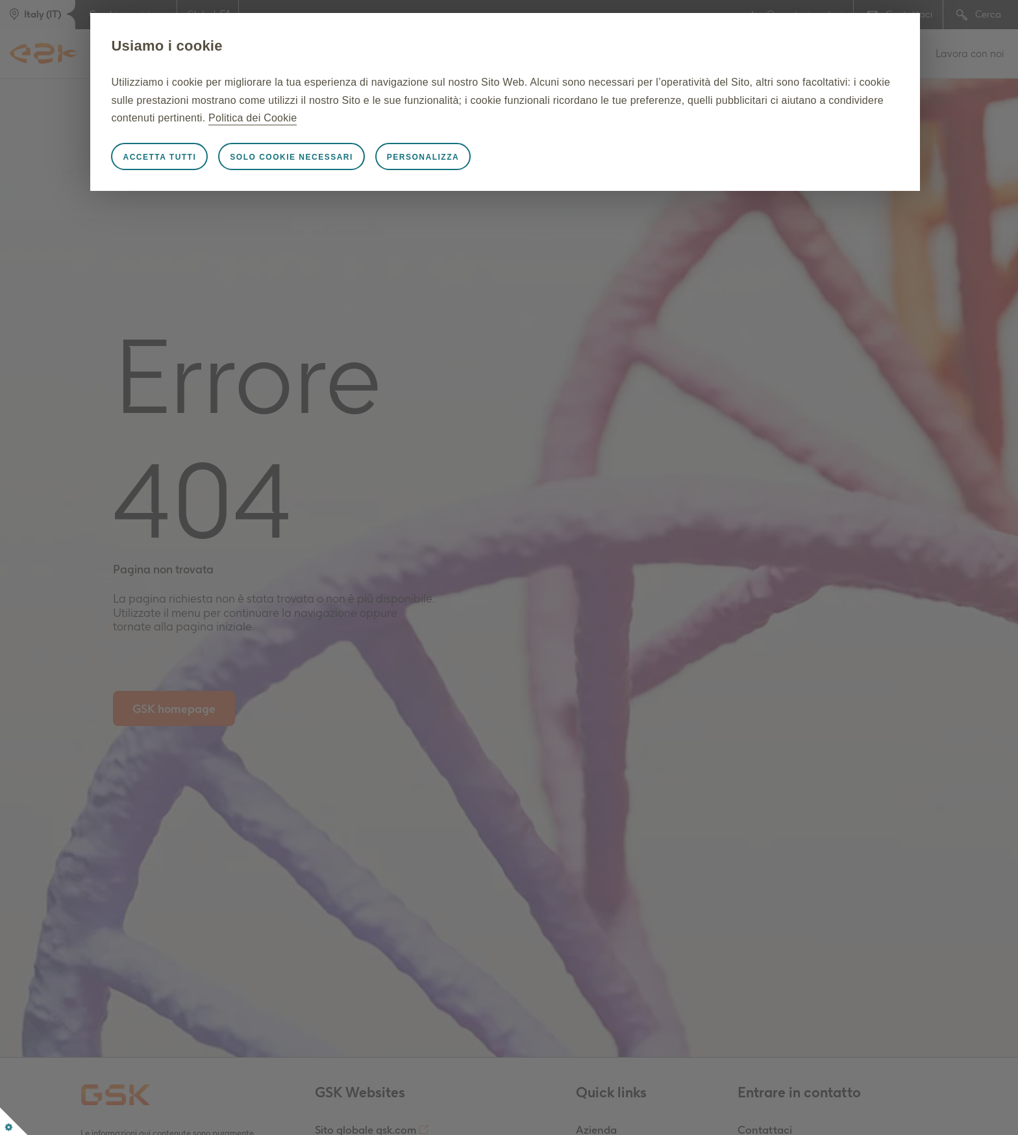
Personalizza (455, 157)
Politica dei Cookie (455, 117)
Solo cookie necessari (323, 157)
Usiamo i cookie (198, 46)
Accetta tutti (191, 157)
